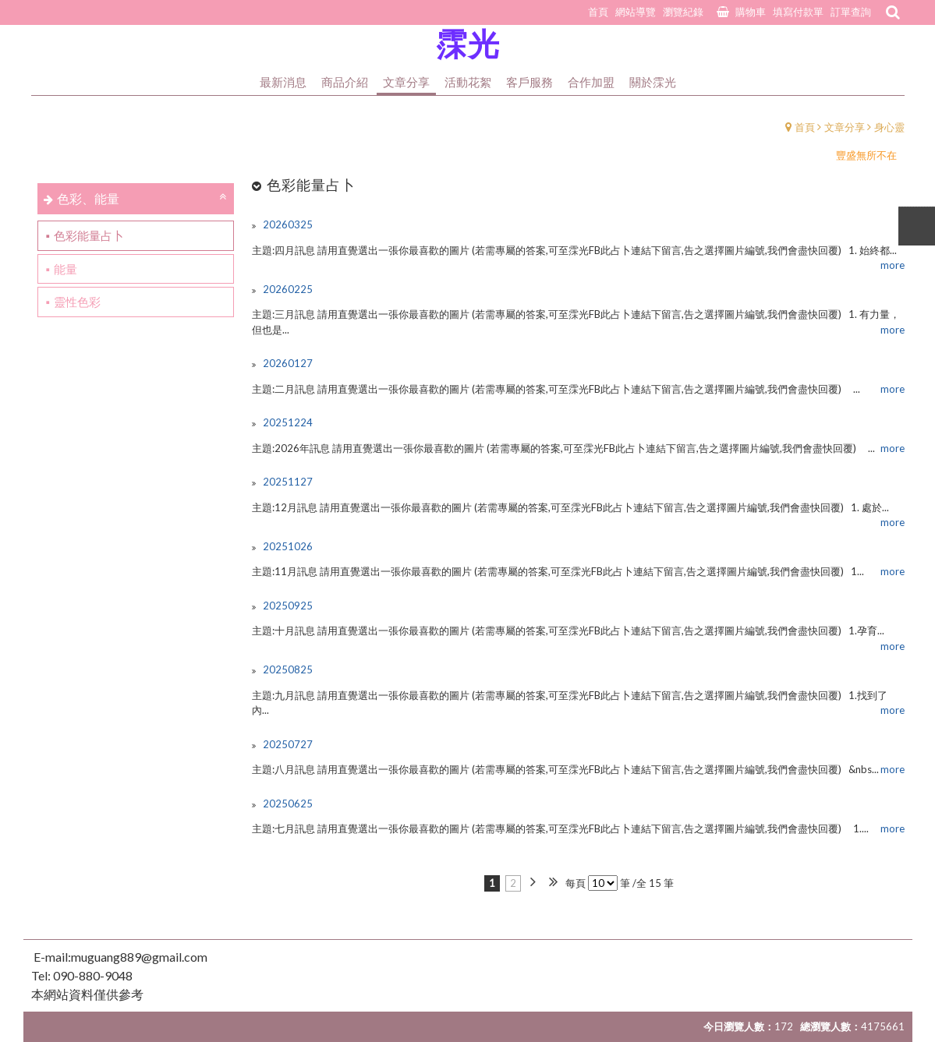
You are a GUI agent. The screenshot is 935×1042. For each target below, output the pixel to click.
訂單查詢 (851, 11)
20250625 (286, 803)
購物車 (750, 11)
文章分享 (844, 127)
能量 (65, 269)
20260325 (286, 224)
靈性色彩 (77, 302)
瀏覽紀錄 (683, 11)
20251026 (286, 546)
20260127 (286, 363)
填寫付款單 (798, 11)
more (892, 265)
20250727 (286, 744)
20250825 (286, 669)
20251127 (286, 481)
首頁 (805, 127)
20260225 (286, 289)
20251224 (286, 422)
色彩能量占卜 (89, 235)
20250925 (286, 605)
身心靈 (889, 127)
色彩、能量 (88, 198)
